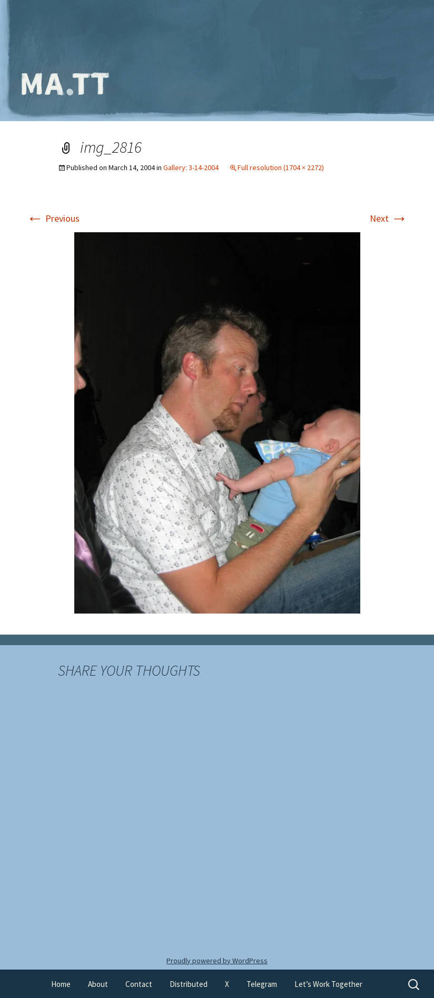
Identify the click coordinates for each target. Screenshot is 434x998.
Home (61, 984)
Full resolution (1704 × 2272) (281, 167)
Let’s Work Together (328, 984)
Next (389, 218)
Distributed (189, 984)
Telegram (261, 984)
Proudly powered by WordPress (217, 960)
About (98, 984)
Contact (138, 984)
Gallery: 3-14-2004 (191, 167)
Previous (53, 218)
